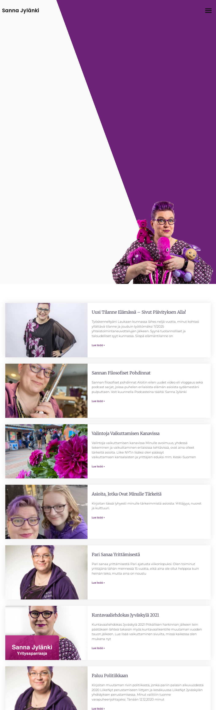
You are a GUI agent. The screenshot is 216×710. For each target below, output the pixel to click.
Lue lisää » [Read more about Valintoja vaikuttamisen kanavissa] (98, 466)
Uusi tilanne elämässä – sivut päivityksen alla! (139, 312)
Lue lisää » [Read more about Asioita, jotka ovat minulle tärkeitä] (98, 517)
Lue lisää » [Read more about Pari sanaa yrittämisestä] (98, 582)
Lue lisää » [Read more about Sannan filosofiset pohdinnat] (98, 401)
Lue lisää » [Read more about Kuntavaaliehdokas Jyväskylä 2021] (98, 648)
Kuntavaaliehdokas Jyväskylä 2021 (125, 615)
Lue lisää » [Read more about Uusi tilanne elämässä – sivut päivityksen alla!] (98, 345)
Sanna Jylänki (20, 10)
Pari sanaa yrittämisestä (116, 554)
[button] (208, 10)
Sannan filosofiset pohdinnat (121, 372)
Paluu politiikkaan (110, 675)
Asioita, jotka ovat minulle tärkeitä (126, 494)
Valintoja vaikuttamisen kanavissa (125, 433)
